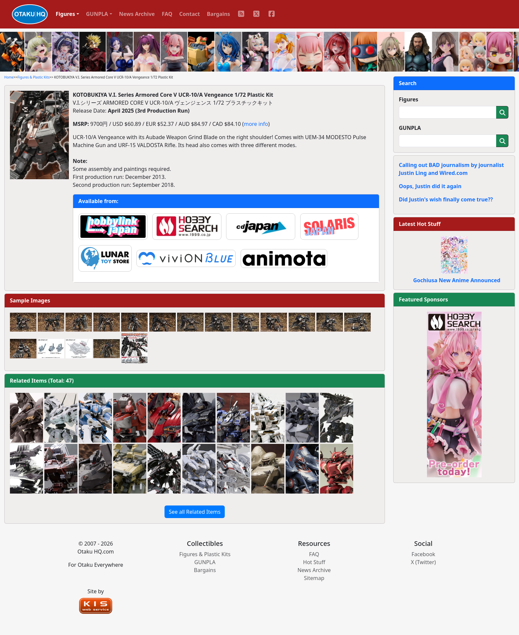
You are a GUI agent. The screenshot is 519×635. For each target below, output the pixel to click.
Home (9, 77)
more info (256, 124)
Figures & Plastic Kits (34, 77)
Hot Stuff (314, 562)
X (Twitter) (423, 562)
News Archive (137, 14)
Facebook (423, 554)
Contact (189, 14)
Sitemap (314, 578)
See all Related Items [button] (194, 511)
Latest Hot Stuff (420, 224)
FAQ (167, 14)
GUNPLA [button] (97, 14)
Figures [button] (65, 14)
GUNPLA (410, 128)
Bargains (218, 14)
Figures (408, 99)
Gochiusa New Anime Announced (456, 280)
